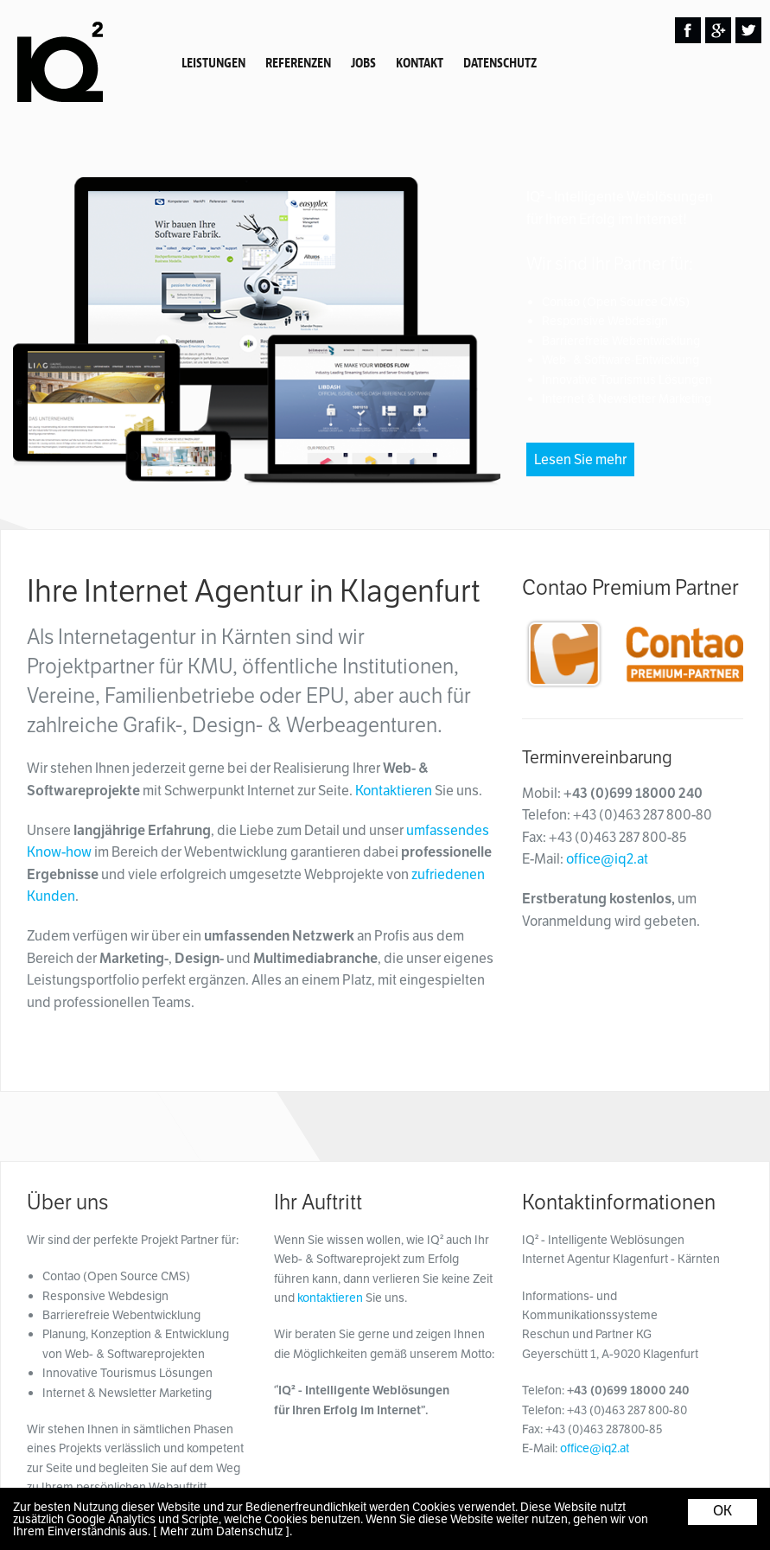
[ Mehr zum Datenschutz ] (221, 1531)
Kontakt (419, 63)
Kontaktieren (393, 790)
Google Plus (718, 30)
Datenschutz (500, 63)
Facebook (688, 30)
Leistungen (213, 63)
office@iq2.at (607, 859)
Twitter (748, 30)
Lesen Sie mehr (580, 459)
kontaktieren (330, 1297)
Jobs (363, 63)
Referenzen (298, 63)
